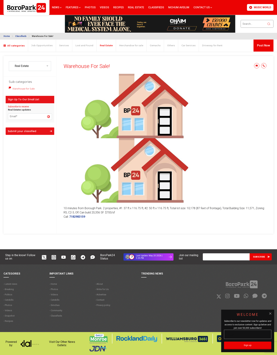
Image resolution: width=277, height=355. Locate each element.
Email (257, 66)
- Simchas (54, 305)
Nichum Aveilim (178, 7)
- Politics (8, 294)
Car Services (188, 45)
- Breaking (9, 289)
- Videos (8, 310)
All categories (14, 45)
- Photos (8, 305)
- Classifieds (55, 315)
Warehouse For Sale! (42, 36)
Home (7, 36)
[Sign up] (247, 345)
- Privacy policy (102, 305)
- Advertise (100, 294)
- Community (55, 310)
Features (73, 7)
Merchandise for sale (131, 45)
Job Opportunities (42, 45)
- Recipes (8, 321)
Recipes (118, 7)
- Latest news (10, 284)
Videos (104, 7)
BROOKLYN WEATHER (21, 21)
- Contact (99, 300)
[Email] (226, 256)
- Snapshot (9, 315)
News (56, 7)
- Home (53, 284)
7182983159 (77, 216)
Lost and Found (84, 45)
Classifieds (156, 7)
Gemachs (155, 45)
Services (64, 45)
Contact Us (202, 7)
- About (99, 284)
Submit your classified (30, 131)
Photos (90, 7)
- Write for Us (102, 289)
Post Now (263, 45)
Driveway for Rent (212, 45)
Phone (264, 66)
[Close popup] (270, 313)
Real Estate (136, 7)
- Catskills (8, 300)
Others (171, 45)
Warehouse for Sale (23, 88)
